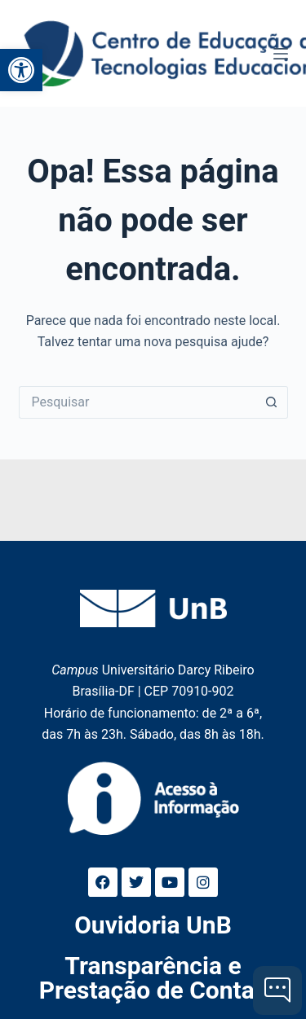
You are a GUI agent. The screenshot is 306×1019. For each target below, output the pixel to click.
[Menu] (280, 53)
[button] (21, 70)
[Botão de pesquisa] (271, 402)
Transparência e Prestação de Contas (153, 977)
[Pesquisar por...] (137, 402)
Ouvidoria (153, 925)
